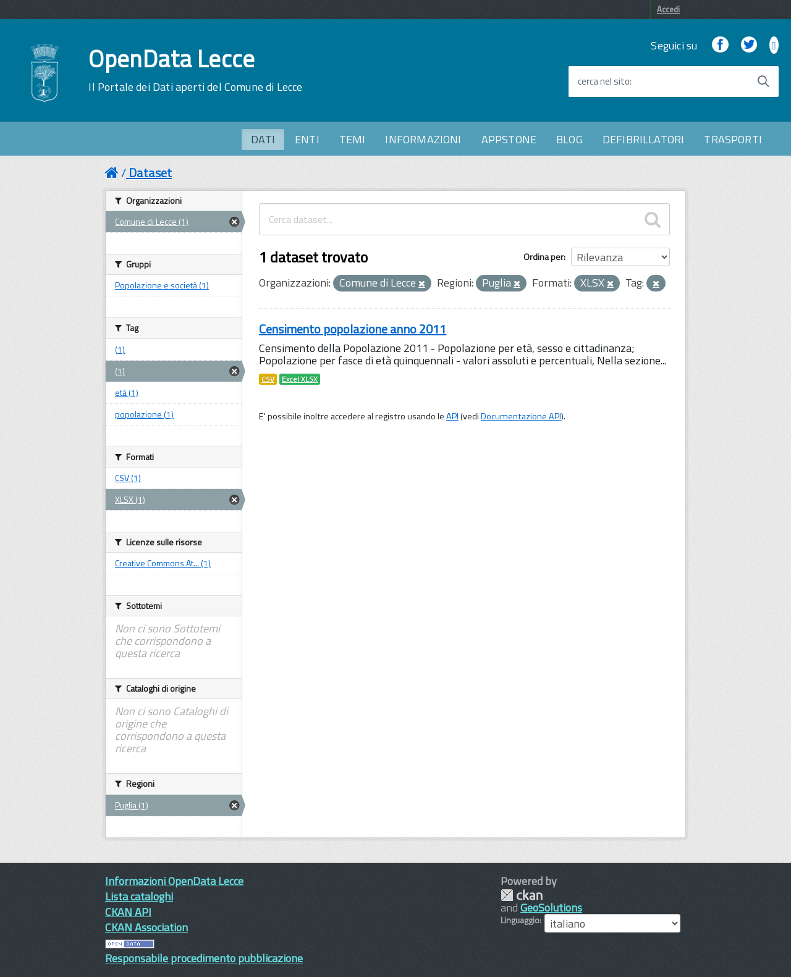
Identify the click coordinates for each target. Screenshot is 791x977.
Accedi (668, 9)
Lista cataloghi (139, 896)
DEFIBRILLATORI (644, 139)
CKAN (522, 895)
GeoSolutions (551, 907)
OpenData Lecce (195, 70)
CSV (267, 379)
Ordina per (543, 256)
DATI (263, 139)
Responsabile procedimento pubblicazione (204, 958)
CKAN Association (146, 927)
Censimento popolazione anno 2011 (352, 328)
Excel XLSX (300, 379)
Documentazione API (521, 416)
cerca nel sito (604, 81)
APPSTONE (508, 139)
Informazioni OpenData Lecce (174, 881)
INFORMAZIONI (423, 139)
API (452, 416)
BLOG (569, 139)
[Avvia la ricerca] (763, 81)
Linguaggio (520, 920)
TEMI (352, 139)
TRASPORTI (733, 139)
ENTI (307, 139)
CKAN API (128, 912)
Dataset (150, 172)
